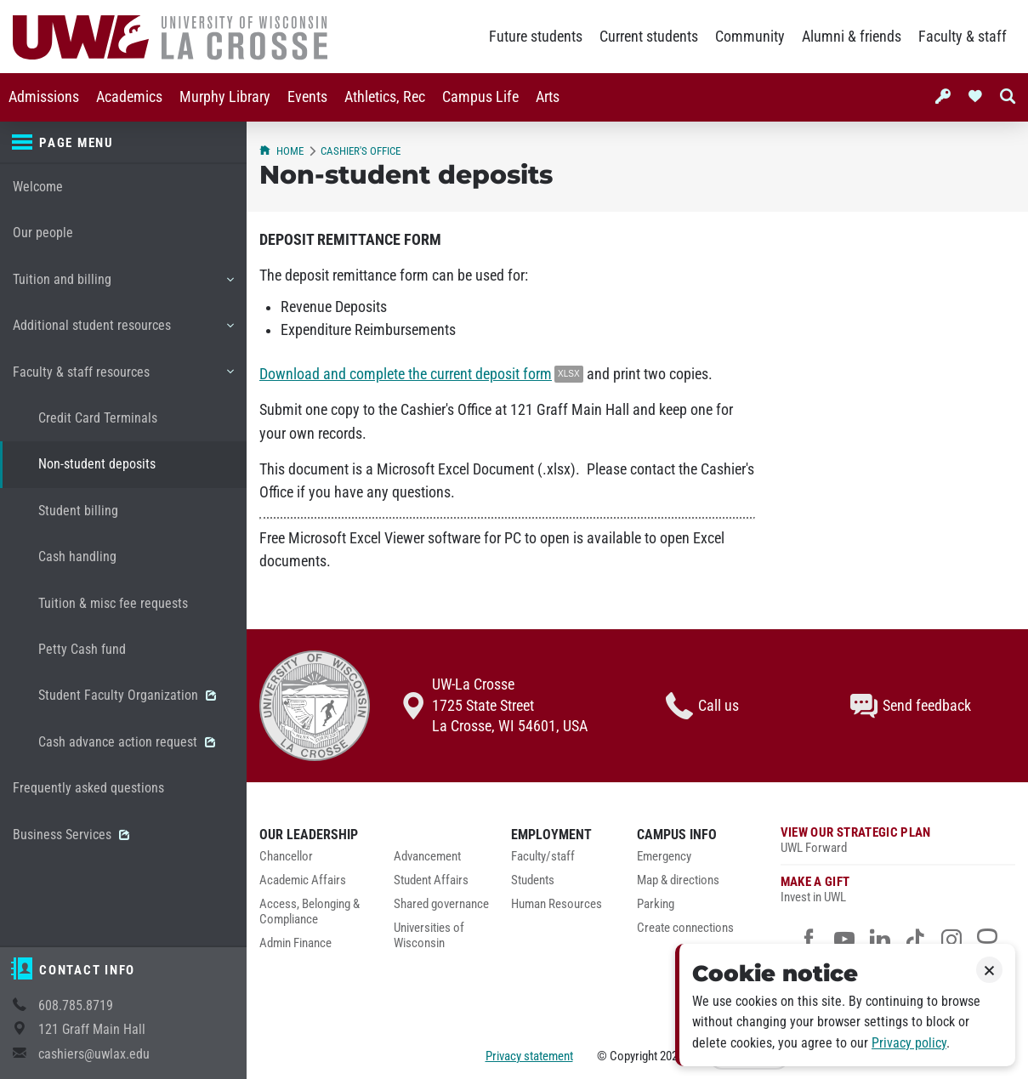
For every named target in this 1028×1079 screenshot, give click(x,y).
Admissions (44, 96)
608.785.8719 (75, 1005)
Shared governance (441, 904)
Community (750, 36)
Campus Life (480, 96)
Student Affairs (431, 880)
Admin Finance (295, 943)
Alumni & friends (851, 36)
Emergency (664, 856)
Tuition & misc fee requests (113, 603)
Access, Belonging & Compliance (309, 912)
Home (281, 151)
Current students (648, 36)
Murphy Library (224, 96)
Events (307, 96)
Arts (547, 96)
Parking (655, 904)
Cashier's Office (360, 151)
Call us (702, 705)
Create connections (685, 928)
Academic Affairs (302, 880)
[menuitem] (44, 97)
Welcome (38, 187)
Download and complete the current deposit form (405, 374)
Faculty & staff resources (123, 378)
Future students (535, 36)
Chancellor (286, 856)
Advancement (427, 856)
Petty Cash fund (82, 649)
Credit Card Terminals (97, 418)
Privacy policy (909, 1043)
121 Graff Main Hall (91, 1029)
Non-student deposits (97, 464)
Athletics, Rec (384, 96)
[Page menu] (123, 143)
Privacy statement (529, 1056)
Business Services (71, 834)
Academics (129, 96)
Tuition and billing (123, 286)
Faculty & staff (962, 36)
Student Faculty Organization (127, 695)
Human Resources (556, 904)
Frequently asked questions (88, 788)
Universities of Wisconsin (429, 936)
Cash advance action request (126, 742)
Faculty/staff (543, 856)
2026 (672, 1056)
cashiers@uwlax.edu (94, 1054)
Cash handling (77, 556)
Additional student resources (123, 332)
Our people (43, 232)
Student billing (78, 511)
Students (532, 880)
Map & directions (678, 880)
